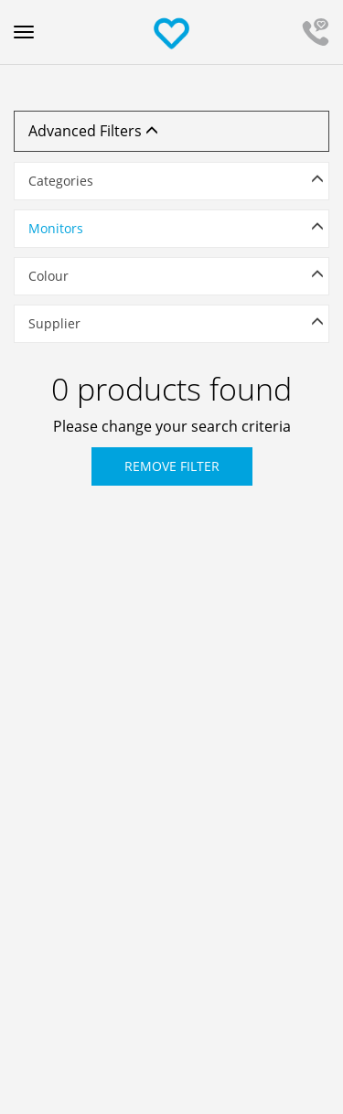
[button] (171, 181)
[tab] (171, 185)
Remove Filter (172, 466)
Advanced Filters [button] (93, 131)
